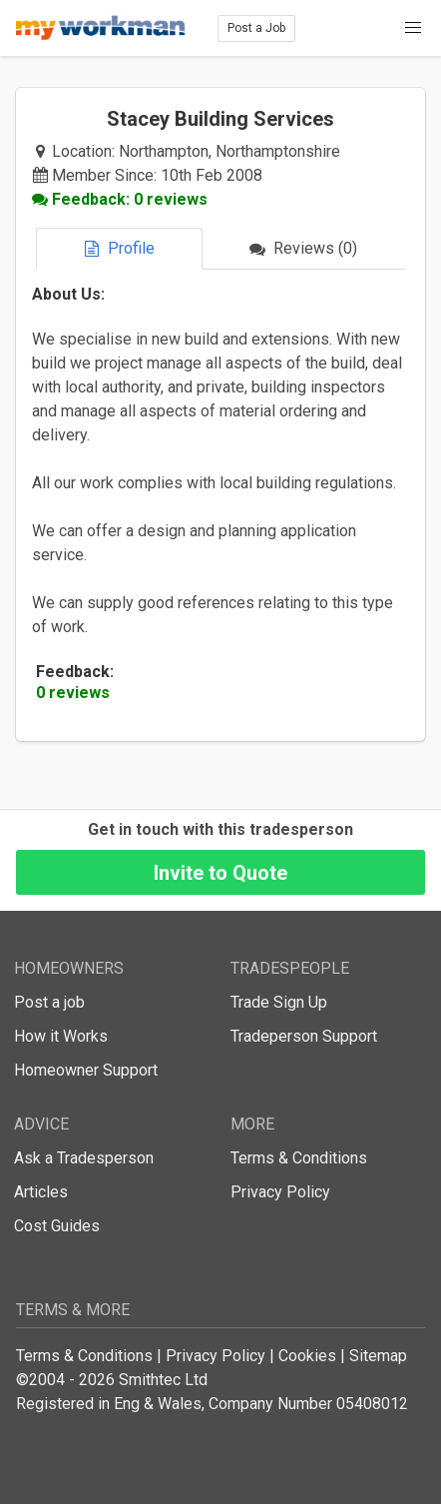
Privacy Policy (280, 1191)
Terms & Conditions (298, 1157)
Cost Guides (57, 1225)
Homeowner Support (86, 1070)
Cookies (307, 1355)
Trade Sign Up (278, 1002)
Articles (41, 1191)
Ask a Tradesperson (84, 1157)
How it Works (61, 1036)
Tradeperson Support (303, 1036)
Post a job (49, 1002)
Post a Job (256, 28)
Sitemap (378, 1355)
